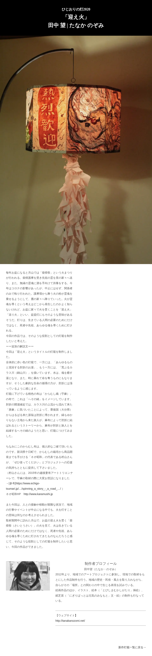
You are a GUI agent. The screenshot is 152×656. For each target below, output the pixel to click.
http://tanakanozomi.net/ (70, 620)
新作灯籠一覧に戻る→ (132, 647)
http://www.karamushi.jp (38, 494)
